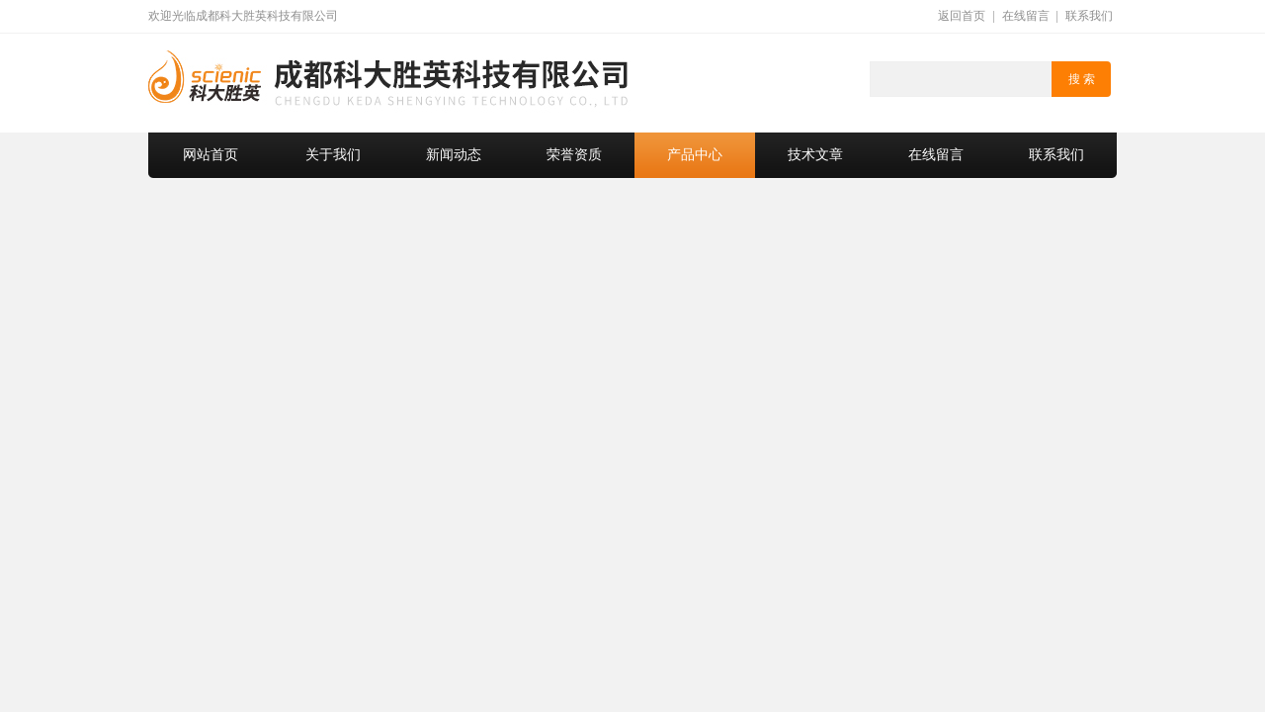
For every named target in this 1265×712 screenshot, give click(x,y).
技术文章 (815, 154)
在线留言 (1026, 16)
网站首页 (210, 154)
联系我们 (1089, 16)
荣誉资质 (574, 154)
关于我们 (333, 154)
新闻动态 (453, 154)
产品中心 (694, 154)
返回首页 (961, 16)
